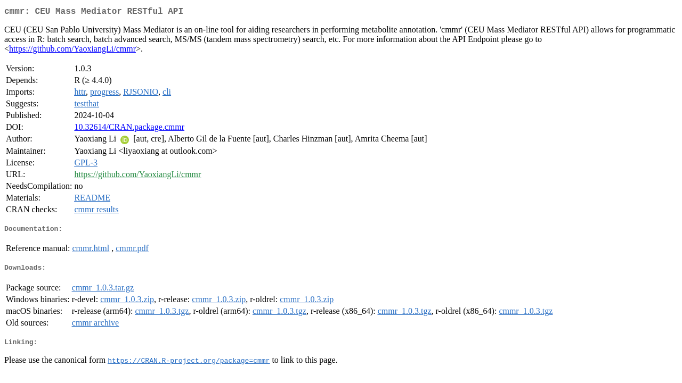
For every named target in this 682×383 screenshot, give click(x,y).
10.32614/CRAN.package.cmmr (129, 129)
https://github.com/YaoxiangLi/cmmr (72, 50)
